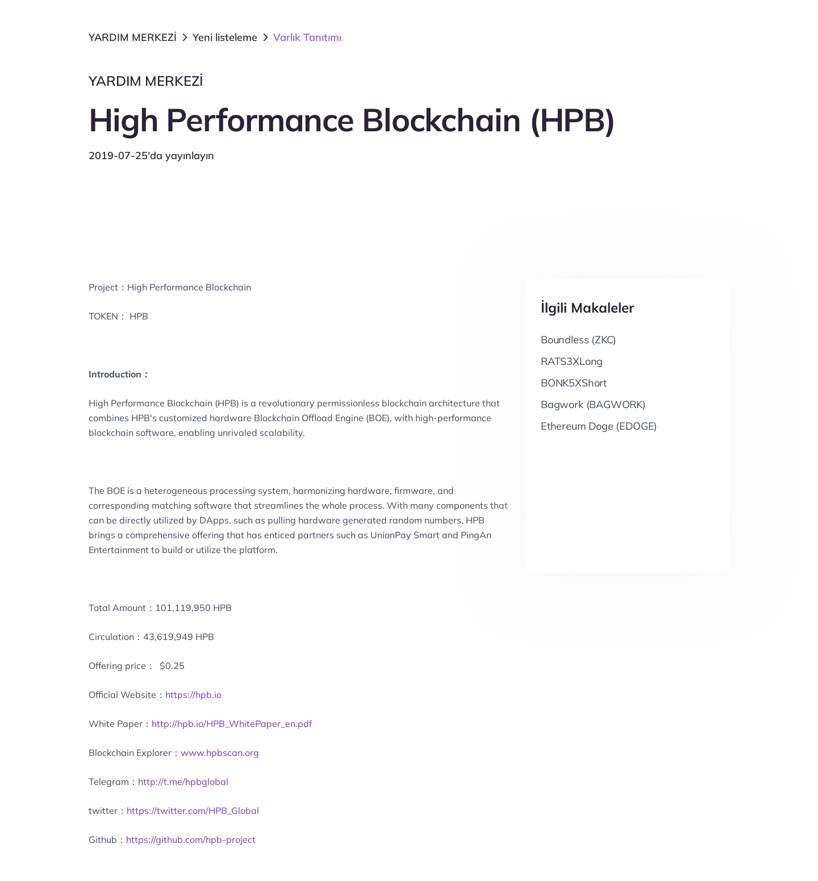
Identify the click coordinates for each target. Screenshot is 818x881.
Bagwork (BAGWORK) (593, 404)
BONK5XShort (574, 382)
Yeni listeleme (225, 37)
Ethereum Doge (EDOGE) (599, 426)
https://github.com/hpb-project (191, 839)
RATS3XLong (572, 361)
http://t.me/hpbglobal (183, 781)
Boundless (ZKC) (578, 339)
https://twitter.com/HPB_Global (193, 810)
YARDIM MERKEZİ (133, 37)
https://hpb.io (193, 694)
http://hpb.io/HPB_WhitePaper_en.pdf (232, 723)
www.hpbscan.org (220, 752)
